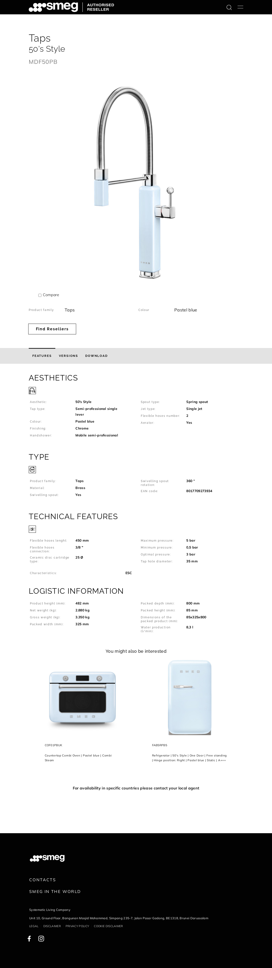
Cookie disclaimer (108, 926)
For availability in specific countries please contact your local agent (136, 788)
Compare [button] (51, 294)
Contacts (42, 879)
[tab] (42, 356)
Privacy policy (77, 926)
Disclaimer (52, 926)
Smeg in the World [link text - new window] (55, 891)
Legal (34, 926)
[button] (136, 408)
